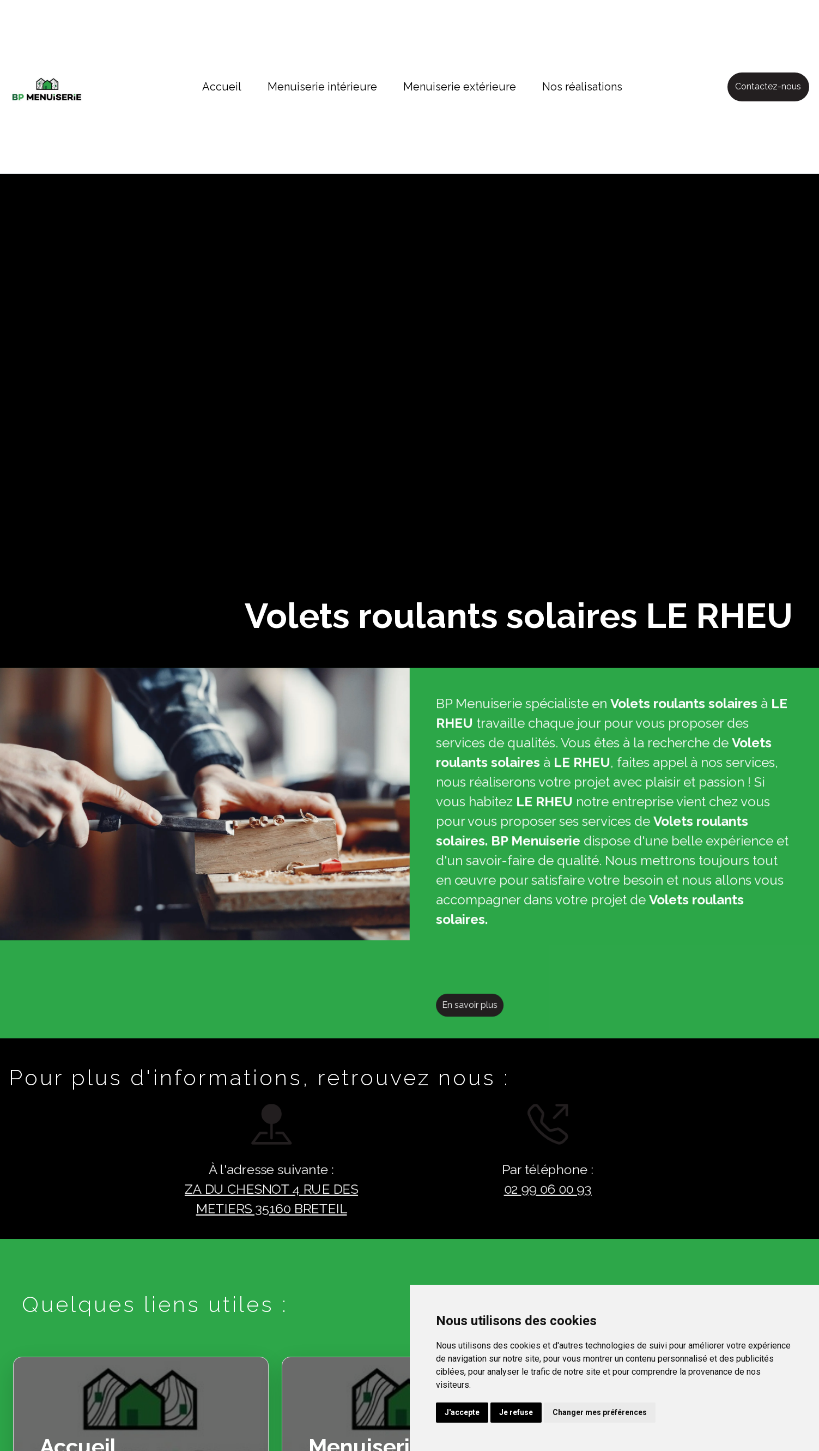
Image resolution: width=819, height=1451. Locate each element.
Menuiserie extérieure (459, 86)
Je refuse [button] (516, 1412)
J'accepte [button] (462, 1412)
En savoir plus (489, 1024)
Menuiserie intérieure (322, 86)
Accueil (221, 86)
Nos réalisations (582, 86)
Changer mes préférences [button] (600, 1412)
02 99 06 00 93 (528, 1189)
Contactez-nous (768, 86)
